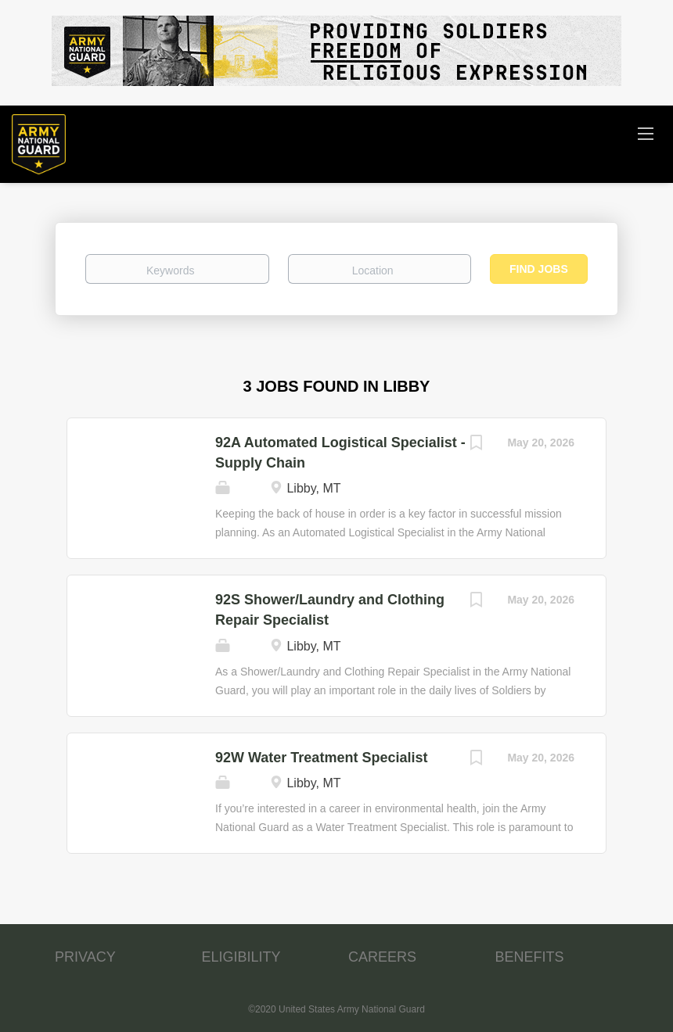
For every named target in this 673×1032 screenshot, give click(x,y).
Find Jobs (538, 269)
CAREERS (382, 957)
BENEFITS (529, 957)
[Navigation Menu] (645, 133)
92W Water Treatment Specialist (321, 757)
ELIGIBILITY (241, 957)
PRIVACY (85, 957)
